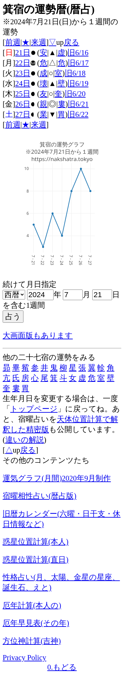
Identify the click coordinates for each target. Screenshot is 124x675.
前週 (13, 42)
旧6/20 (75, 94)
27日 (22, 114)
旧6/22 (77, 114)
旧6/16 (77, 52)
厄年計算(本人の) (32, 605)
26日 (22, 104)
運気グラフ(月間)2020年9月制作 (57, 478)
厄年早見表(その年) (36, 623)
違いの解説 (24, 440)
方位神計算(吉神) (32, 641)
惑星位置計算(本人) (35, 542)
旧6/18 (75, 73)
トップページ (34, 409)
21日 (22, 52)
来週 (38, 42)
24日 (22, 83)
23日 (22, 73)
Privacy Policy (24, 657)
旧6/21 (78, 104)
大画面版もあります (38, 335)
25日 (22, 94)
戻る (71, 42)
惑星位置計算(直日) (35, 559)
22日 (22, 63)
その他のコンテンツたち (46, 460)
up (60, 42)
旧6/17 (78, 63)
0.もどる (62, 667)
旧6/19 (77, 83)
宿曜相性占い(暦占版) (39, 496)
